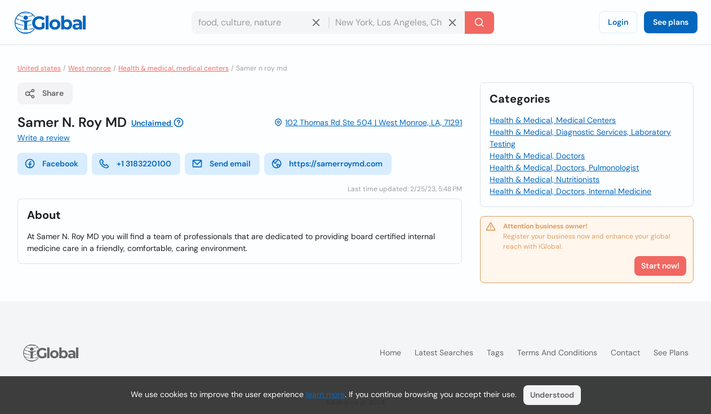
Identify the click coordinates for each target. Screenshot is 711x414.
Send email (221, 163)
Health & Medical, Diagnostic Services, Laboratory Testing (580, 138)
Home (390, 352)
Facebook (51, 163)
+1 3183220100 (135, 163)
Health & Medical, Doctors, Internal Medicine (570, 191)
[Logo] (50, 22)
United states (39, 68)
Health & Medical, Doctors (537, 156)
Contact (625, 352)
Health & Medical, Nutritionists (544, 179)
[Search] (479, 22)
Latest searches (444, 352)
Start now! (660, 266)
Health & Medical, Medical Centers (553, 120)
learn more (325, 394)
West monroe (89, 68)
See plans (670, 22)
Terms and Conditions (557, 352)
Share (44, 93)
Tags (495, 352)
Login (618, 22)
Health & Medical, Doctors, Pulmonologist (564, 167)
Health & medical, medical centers (173, 68)
